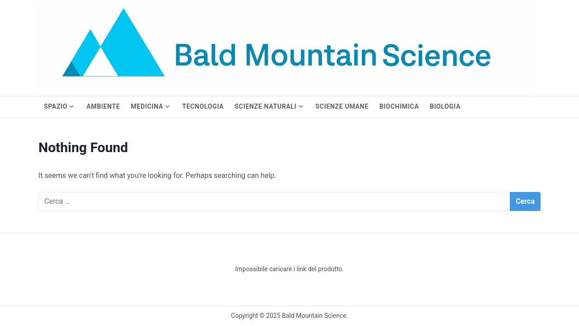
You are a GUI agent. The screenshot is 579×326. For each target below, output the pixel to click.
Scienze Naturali (266, 106)
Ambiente (103, 106)
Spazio (55, 106)
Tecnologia (203, 106)
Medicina (147, 106)
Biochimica (399, 106)
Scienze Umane (342, 106)
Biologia (445, 106)
